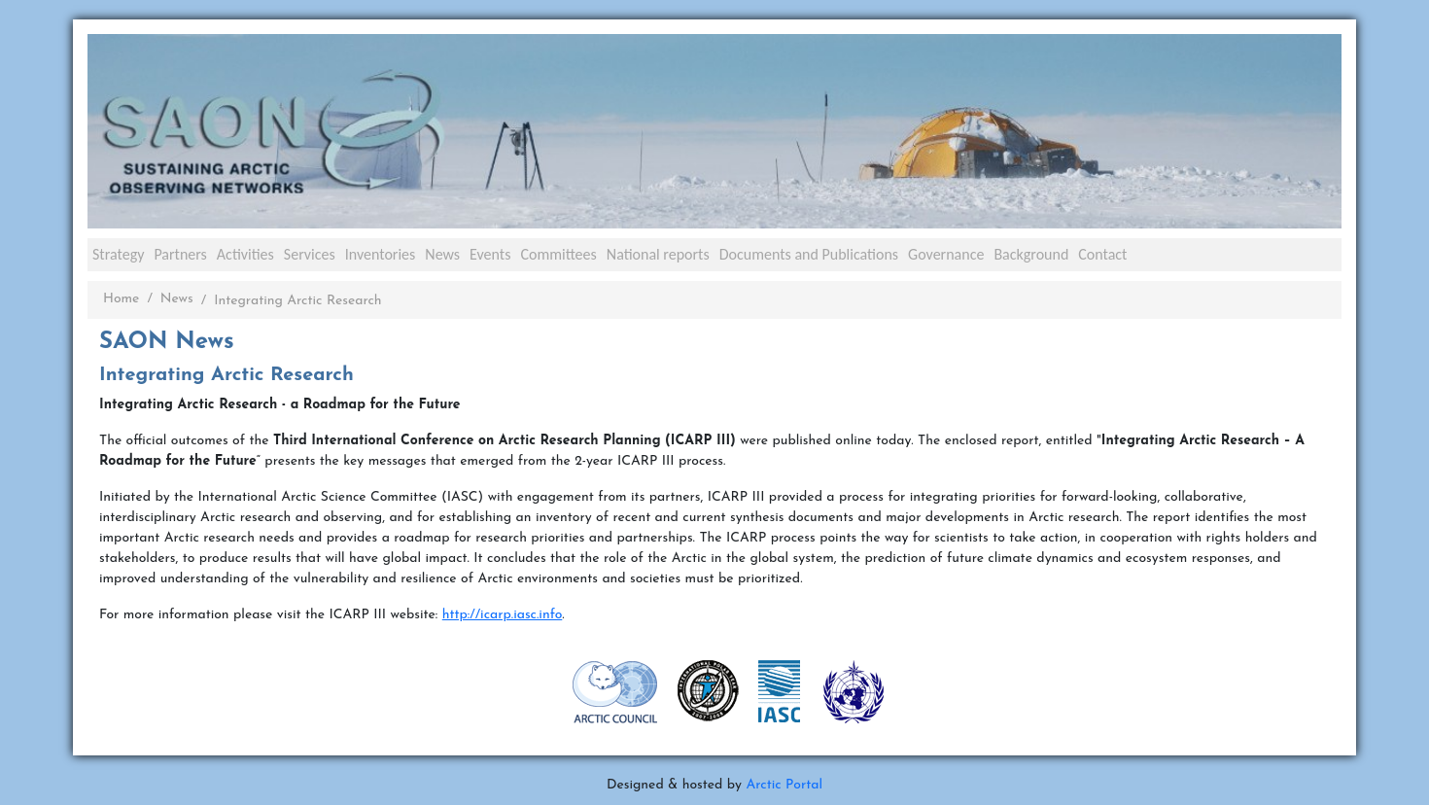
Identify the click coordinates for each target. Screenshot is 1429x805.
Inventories (380, 254)
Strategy (118, 254)
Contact (1102, 254)
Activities (245, 254)
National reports (658, 254)
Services (309, 254)
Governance (946, 254)
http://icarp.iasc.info (502, 615)
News (442, 254)
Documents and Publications (808, 254)
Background (1030, 254)
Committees (558, 254)
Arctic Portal (784, 785)
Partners (180, 254)
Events (490, 254)
